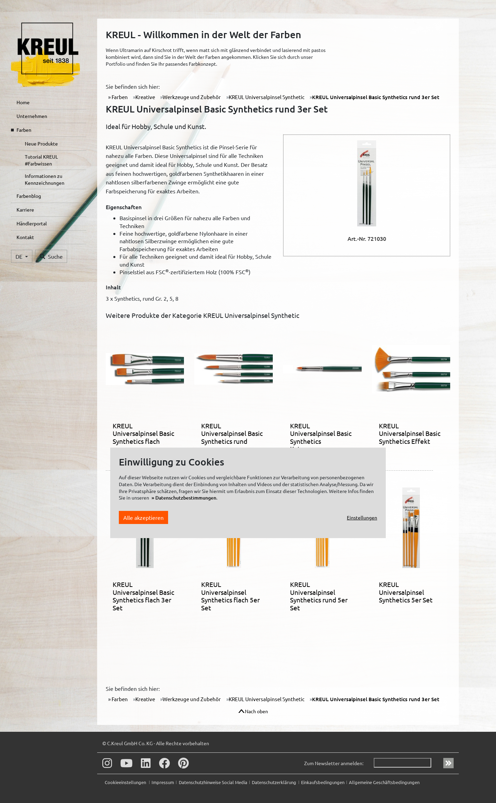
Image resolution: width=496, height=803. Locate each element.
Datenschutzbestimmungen (185, 497)
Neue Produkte (41, 143)
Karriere (25, 209)
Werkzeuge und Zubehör (192, 97)
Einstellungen (362, 517)
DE (20, 256)
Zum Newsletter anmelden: (333, 763)
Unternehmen (32, 116)
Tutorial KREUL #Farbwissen (41, 160)
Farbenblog (29, 196)
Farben (24, 130)
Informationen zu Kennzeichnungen (44, 179)
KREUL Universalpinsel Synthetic (266, 97)
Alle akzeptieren (143, 517)
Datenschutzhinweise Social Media (213, 782)
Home (23, 102)
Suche (51, 256)
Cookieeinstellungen (126, 782)
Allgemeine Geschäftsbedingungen (384, 782)
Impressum (163, 782)
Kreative (145, 97)
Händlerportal (32, 223)
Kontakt (25, 237)
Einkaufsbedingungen (322, 782)
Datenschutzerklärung (274, 782)
